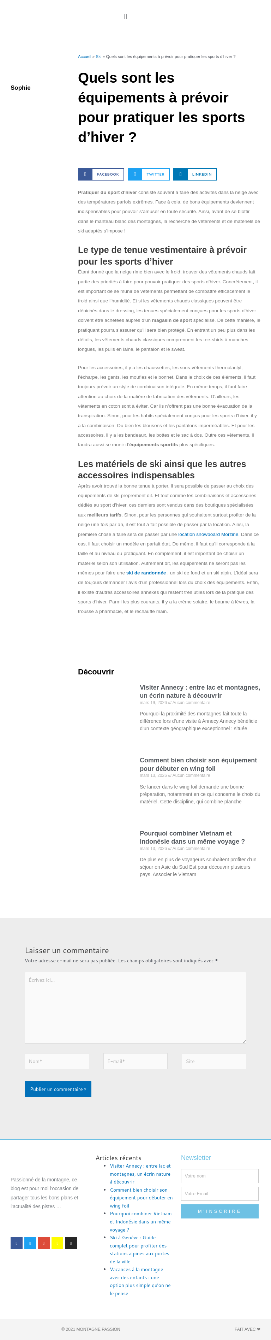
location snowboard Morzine (208, 534)
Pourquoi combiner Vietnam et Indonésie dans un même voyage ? (140, 1221)
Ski (98, 56)
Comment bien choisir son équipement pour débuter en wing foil (141, 1197)
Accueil (84, 56)
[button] (125, 16)
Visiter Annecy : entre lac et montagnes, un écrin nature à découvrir (140, 1173)
